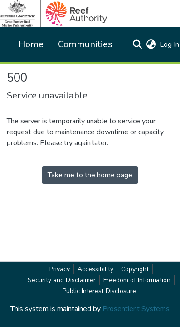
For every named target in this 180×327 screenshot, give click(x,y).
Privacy (59, 269)
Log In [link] (170, 44)
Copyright (135, 269)
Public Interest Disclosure (99, 291)
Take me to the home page (90, 175)
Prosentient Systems (136, 309)
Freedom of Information (136, 280)
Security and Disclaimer (62, 280)
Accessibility (95, 269)
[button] (137, 44)
